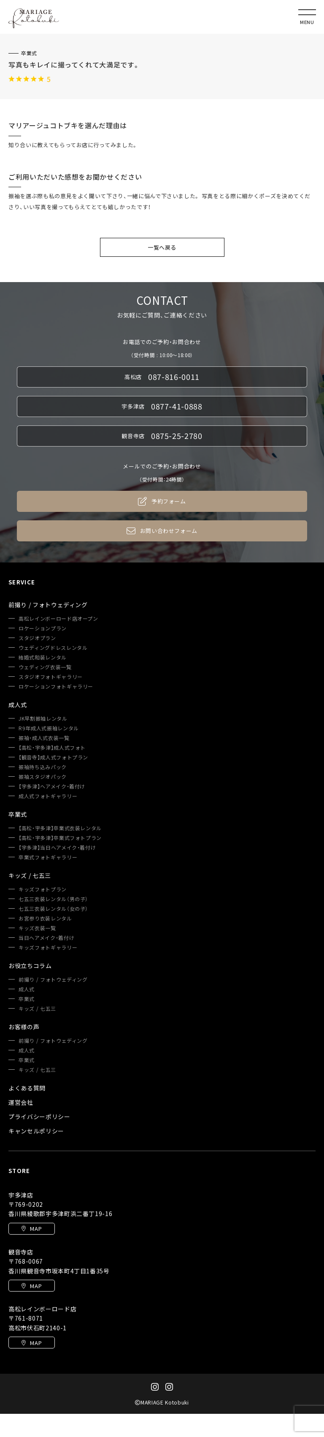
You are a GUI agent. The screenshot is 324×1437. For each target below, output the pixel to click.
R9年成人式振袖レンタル (49, 728)
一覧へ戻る (162, 247)
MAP (32, 1228)
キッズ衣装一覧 (37, 928)
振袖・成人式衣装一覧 (44, 738)
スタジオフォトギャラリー (51, 677)
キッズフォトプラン (43, 889)
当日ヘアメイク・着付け (46, 938)
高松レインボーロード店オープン (58, 618)
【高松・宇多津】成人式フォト (52, 747)
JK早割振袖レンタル (43, 718)
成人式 (27, 989)
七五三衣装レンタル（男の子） (53, 899)
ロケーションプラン (43, 628)
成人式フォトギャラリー (48, 796)
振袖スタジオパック (43, 776)
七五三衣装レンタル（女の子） (53, 908)
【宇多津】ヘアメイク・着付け (52, 786)
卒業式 (29, 53)
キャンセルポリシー (36, 1131)
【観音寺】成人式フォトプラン (53, 757)
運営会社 (20, 1102)
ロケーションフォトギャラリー (56, 686)
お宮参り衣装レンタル (45, 918)
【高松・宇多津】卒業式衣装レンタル (60, 828)
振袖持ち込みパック (43, 767)
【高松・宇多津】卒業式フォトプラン (60, 838)
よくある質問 (27, 1088)
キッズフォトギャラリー (48, 947)
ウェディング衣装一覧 (45, 667)
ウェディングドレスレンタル (53, 647)
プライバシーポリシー (39, 1116)
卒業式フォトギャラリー (48, 857)
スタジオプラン (37, 638)
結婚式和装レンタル (43, 657)
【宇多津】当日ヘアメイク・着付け (57, 847)
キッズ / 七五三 (37, 1008)
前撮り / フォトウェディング (53, 979)
